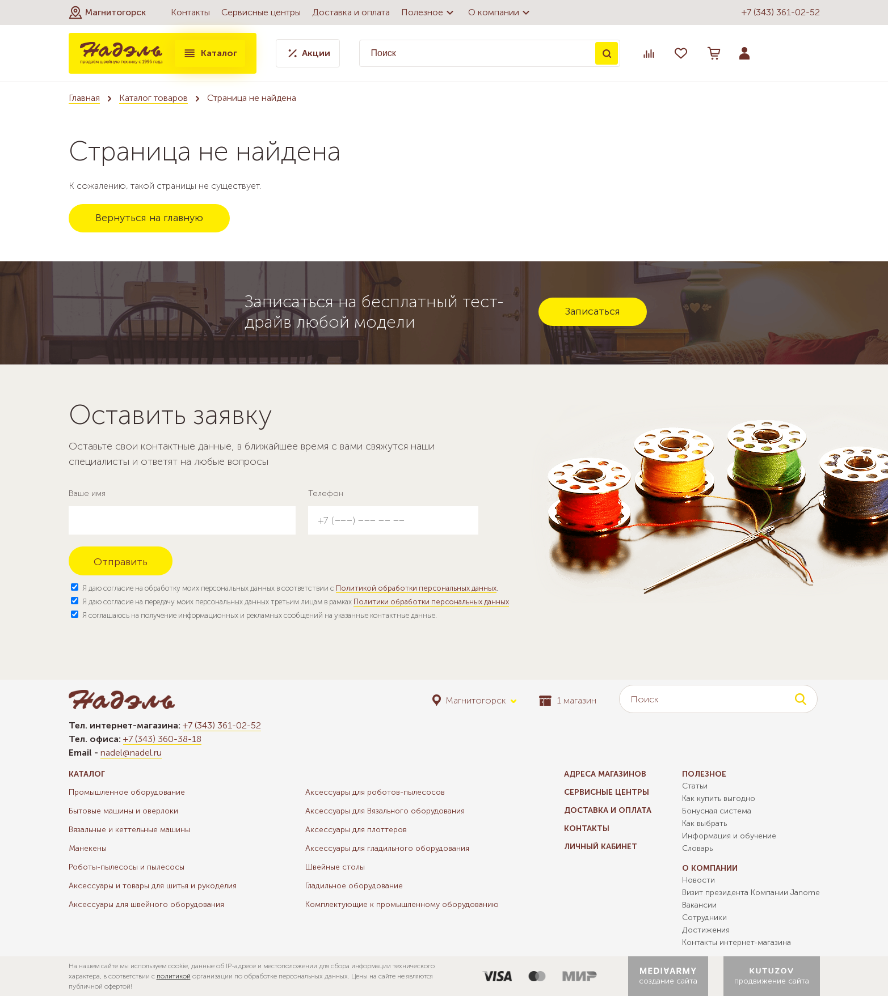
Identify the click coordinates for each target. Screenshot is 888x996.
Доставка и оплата (351, 12)
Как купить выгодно (718, 798)
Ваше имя (87, 493)
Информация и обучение (729, 836)
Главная (84, 97)
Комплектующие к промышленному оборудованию (402, 904)
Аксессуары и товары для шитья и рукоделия (153, 886)
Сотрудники (704, 917)
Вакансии (699, 905)
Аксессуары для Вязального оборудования (385, 811)
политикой (174, 976)
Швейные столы (335, 867)
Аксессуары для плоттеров (356, 829)
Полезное (429, 12)
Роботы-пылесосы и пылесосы (126, 867)
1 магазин (567, 700)
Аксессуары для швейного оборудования (146, 904)
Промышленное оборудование (127, 792)
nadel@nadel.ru (131, 752)
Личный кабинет (600, 846)
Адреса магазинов (605, 774)
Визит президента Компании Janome (751, 892)
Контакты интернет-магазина (736, 942)
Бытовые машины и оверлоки (123, 811)
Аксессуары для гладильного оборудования (387, 848)
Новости (698, 880)
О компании (500, 12)
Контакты (190, 12)
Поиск (606, 53)
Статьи (695, 786)
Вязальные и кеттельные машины (129, 829)
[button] (107, 12)
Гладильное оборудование (354, 886)
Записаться (592, 311)
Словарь (697, 848)
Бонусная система (716, 811)
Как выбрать (704, 823)
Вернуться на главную (149, 217)
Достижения (706, 930)
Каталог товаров (153, 97)
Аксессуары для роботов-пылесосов (375, 792)
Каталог (210, 53)
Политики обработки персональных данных (431, 601)
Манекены (88, 848)
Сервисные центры (261, 12)
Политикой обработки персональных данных (416, 588)
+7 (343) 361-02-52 (781, 12)
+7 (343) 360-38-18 (162, 739)
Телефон (325, 493)
